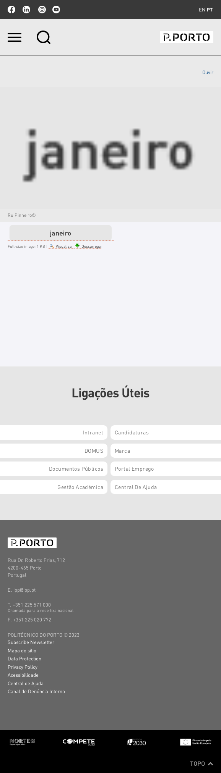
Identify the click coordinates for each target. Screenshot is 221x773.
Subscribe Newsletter (31, 642)
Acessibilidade (23, 674)
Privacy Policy (22, 666)
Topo (201, 763)
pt (210, 9)
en (202, 9)
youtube (56, 9)
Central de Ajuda (26, 683)
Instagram (41, 9)
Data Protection (24, 658)
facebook (11, 9)
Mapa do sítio (22, 650)
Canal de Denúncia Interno (36, 691)
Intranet (93, 432)
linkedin (26, 9)
